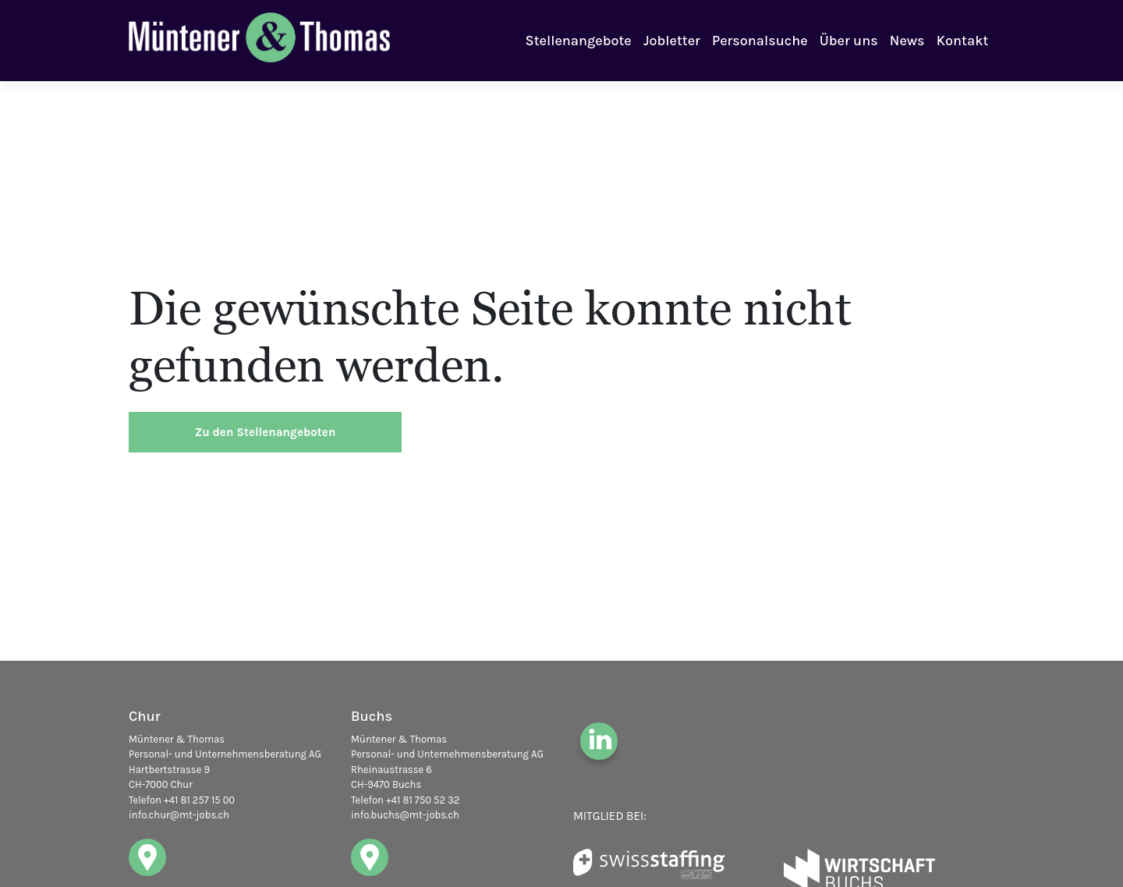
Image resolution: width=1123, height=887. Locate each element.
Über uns (849, 40)
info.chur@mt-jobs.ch (179, 815)
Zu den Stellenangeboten (265, 432)
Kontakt (963, 40)
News (907, 40)
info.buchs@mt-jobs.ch (405, 815)
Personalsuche (759, 40)
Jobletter (671, 40)
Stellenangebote (579, 40)
